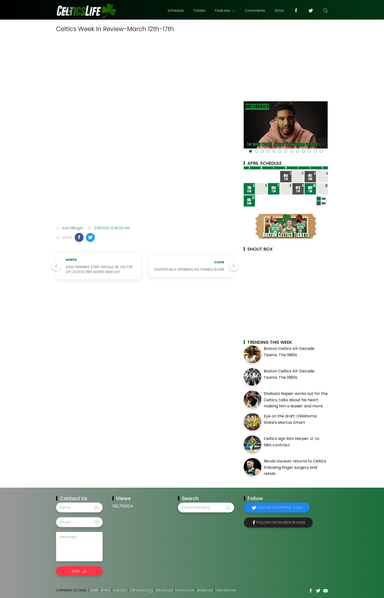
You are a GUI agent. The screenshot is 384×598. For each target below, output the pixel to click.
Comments (255, 10)
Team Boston (225, 590)
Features (225, 10)
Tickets (199, 10)
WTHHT (105, 590)
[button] (79, 237)
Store (279, 10)
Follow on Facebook (280, 522)
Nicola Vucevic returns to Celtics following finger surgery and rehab (295, 467)
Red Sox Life (164, 590)
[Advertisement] (145, 183)
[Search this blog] (206, 507)
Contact (120, 590)
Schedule (176, 10)
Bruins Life (205, 590)
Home (94, 590)
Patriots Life (185, 590)
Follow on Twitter (279, 507)
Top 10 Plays (139, 590)
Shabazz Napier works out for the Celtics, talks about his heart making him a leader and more (296, 400)
